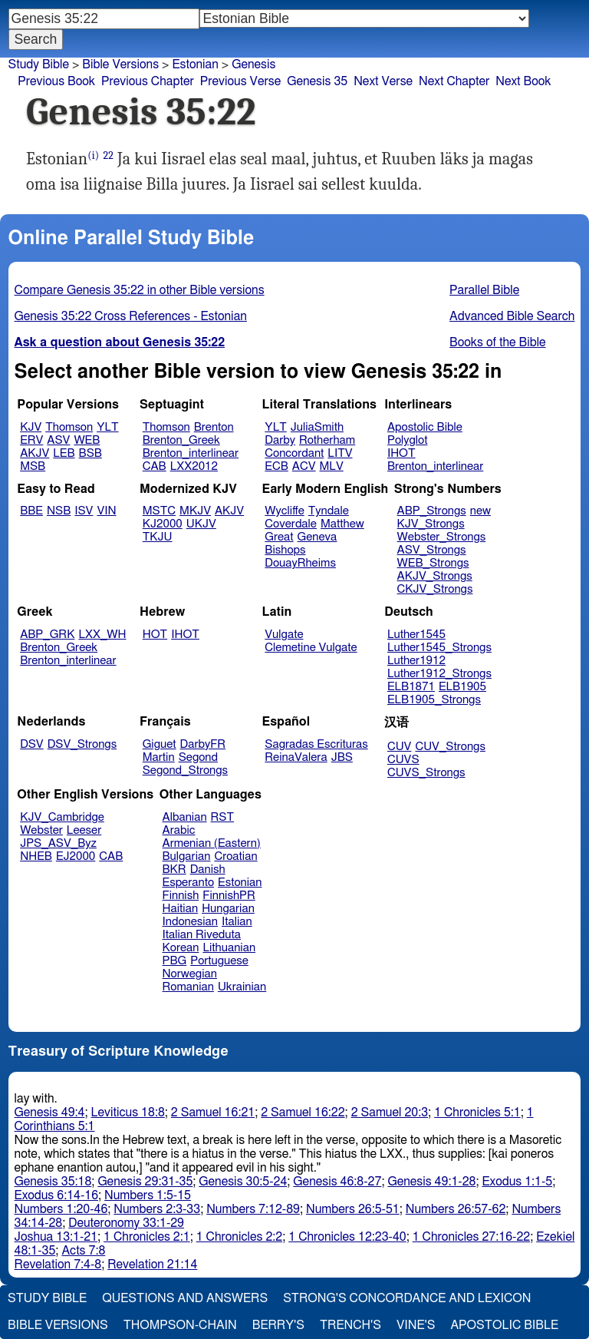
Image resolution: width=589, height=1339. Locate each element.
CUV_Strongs (450, 746)
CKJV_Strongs (435, 589)
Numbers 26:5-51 (353, 1209)
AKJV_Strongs (434, 576)
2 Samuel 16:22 (302, 1112)
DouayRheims (300, 563)
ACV (304, 466)
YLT (107, 427)
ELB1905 (462, 687)
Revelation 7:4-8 (58, 1264)
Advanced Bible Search (511, 316)
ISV (83, 511)
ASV (58, 440)
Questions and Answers (185, 1298)
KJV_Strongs (431, 524)
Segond (198, 757)
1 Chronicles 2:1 (147, 1237)
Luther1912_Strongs (439, 673)
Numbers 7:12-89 (253, 1209)
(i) (93, 155)
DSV (32, 744)
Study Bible (38, 64)
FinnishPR (228, 895)
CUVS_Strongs (426, 773)
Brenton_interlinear (191, 453)
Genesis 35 (317, 81)
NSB (59, 511)
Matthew (342, 524)
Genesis (253, 64)
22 (108, 155)
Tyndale (328, 511)
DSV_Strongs (82, 744)
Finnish (181, 895)
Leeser (84, 830)
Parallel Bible (484, 290)
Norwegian (190, 974)
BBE (31, 511)
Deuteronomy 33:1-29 (126, 1223)
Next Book (523, 81)
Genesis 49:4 (50, 1112)
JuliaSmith (317, 427)
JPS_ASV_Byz (58, 843)
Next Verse (383, 81)
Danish (207, 869)
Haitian (181, 908)
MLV (331, 466)
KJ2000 (163, 524)
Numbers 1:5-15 (147, 1195)
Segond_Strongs (185, 770)
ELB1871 (411, 687)
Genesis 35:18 (53, 1181)
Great (279, 537)
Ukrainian (242, 987)
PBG (175, 961)
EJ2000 (75, 856)
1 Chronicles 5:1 (477, 1112)
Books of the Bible (497, 342)
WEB (87, 440)
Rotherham (327, 440)
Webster (41, 830)
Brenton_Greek (181, 440)
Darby (280, 440)
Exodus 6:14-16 (57, 1195)
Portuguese (219, 961)
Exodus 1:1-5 (517, 1181)
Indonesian (191, 921)
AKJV (34, 453)
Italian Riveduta (202, 935)
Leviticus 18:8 (127, 1112)
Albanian (185, 817)
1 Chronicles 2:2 (239, 1237)
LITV (339, 453)
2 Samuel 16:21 (213, 1112)
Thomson (69, 427)
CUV (399, 746)
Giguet (159, 744)
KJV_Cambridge (62, 817)
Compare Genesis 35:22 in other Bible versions (140, 290)
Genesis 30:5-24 (243, 1181)
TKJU (158, 537)
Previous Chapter (147, 81)
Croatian (235, 856)
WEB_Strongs (433, 563)
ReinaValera (296, 757)
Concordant (294, 453)
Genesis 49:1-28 (431, 1181)
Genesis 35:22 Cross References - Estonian (131, 316)
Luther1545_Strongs (439, 647)
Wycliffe (284, 511)
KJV (30, 427)
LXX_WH (102, 634)
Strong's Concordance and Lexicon (407, 1298)
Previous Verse (240, 81)
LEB (63, 453)
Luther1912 (416, 660)
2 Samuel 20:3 (389, 1112)
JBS (342, 757)
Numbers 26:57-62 (456, 1209)
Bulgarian (187, 856)
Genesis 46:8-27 (337, 1181)
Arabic (179, 830)
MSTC (159, 511)
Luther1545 (416, 634)
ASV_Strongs (431, 550)
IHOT (401, 453)
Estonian (240, 882)
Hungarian (228, 908)
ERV (31, 440)
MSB (32, 466)
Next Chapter (454, 81)
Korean (181, 948)
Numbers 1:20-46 (61, 1209)
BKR (174, 869)
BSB (90, 453)
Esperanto (189, 882)
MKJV (195, 511)
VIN (106, 511)
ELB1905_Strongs (434, 700)
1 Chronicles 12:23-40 (347, 1237)
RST (223, 817)
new (480, 511)
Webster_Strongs (441, 537)
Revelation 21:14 (152, 1264)
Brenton (214, 427)
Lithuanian (228, 948)
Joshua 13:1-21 (56, 1237)
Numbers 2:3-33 (157, 1209)
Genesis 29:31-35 (144, 1181)
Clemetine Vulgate (311, 647)
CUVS (403, 759)
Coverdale (291, 524)
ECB (276, 466)
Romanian (188, 987)
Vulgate (284, 634)
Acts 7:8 (83, 1251)
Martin (159, 757)
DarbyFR (203, 744)
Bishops (285, 550)
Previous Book (56, 81)
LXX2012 (194, 466)
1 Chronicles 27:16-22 (471, 1237)
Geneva (317, 537)
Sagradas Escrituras (316, 744)
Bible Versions (120, 64)
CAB (154, 466)
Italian (237, 921)
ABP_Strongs (431, 511)
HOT (155, 634)
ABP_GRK (47, 634)
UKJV (201, 524)
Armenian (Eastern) (212, 843)
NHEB (36, 856)
